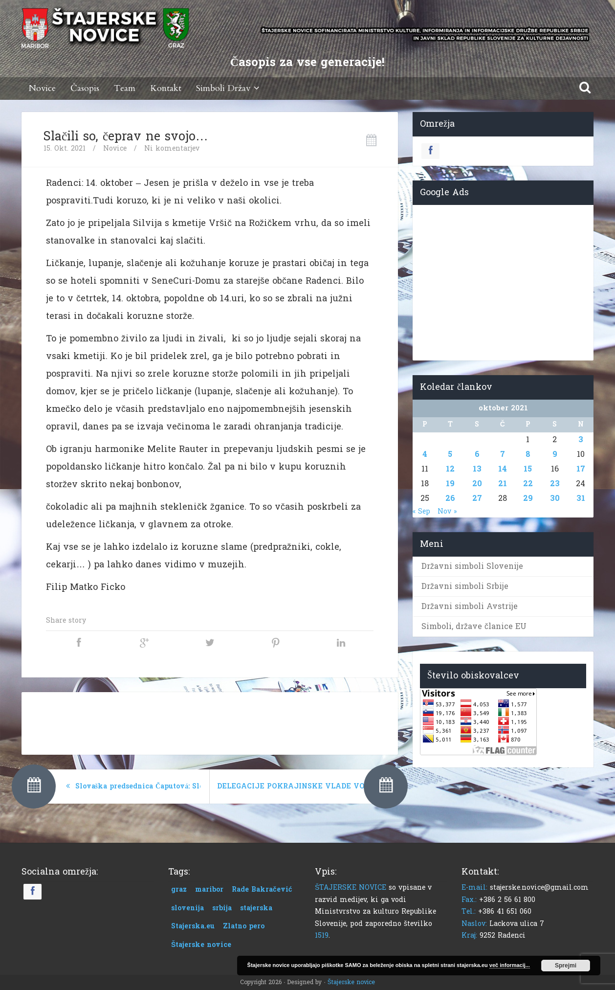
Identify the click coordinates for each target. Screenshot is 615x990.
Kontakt (165, 88)
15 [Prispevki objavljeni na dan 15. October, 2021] (528, 469)
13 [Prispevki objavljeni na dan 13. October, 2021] (477, 469)
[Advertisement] (210, 721)
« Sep (421, 511)
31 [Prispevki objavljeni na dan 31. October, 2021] (580, 498)
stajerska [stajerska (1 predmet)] (256, 908)
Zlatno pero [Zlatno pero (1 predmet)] (243, 926)
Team (124, 88)
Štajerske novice (351, 982)
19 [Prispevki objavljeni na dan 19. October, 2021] (450, 483)
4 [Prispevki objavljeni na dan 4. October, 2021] (424, 454)
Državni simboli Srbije (464, 586)
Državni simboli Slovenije (472, 566)
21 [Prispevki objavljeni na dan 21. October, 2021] (502, 483)
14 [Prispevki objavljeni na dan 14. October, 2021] (502, 469)
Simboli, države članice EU (474, 626)
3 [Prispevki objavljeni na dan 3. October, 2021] (580, 439)
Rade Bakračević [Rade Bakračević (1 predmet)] (262, 889)
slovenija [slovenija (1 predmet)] (187, 908)
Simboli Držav (229, 88)
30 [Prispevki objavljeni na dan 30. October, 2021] (555, 498)
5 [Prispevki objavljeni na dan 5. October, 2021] (450, 454)
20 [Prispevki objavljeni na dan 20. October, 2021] (477, 483)
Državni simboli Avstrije (469, 606)
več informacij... (509, 965)
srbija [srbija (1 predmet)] (222, 908)
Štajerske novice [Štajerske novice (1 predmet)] (201, 945)
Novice (42, 88)
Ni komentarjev (171, 148)
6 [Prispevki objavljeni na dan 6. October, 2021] (477, 454)
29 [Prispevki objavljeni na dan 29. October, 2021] (528, 498)
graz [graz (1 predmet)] (179, 889)
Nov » (447, 511)
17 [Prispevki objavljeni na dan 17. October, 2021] (580, 469)
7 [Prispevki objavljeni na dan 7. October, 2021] (502, 454)
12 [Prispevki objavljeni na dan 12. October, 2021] (450, 469)
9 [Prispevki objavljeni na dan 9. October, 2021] (554, 454)
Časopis (84, 88)
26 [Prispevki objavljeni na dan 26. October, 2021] (450, 498)
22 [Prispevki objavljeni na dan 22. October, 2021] (528, 483)
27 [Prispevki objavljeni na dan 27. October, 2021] (477, 498)
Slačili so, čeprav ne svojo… (126, 136)
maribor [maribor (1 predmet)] (209, 889)
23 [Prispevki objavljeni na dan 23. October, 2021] (555, 483)
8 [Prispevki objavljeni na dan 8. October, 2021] (528, 454)
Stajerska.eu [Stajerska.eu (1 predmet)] (193, 926)
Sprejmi (565, 965)
